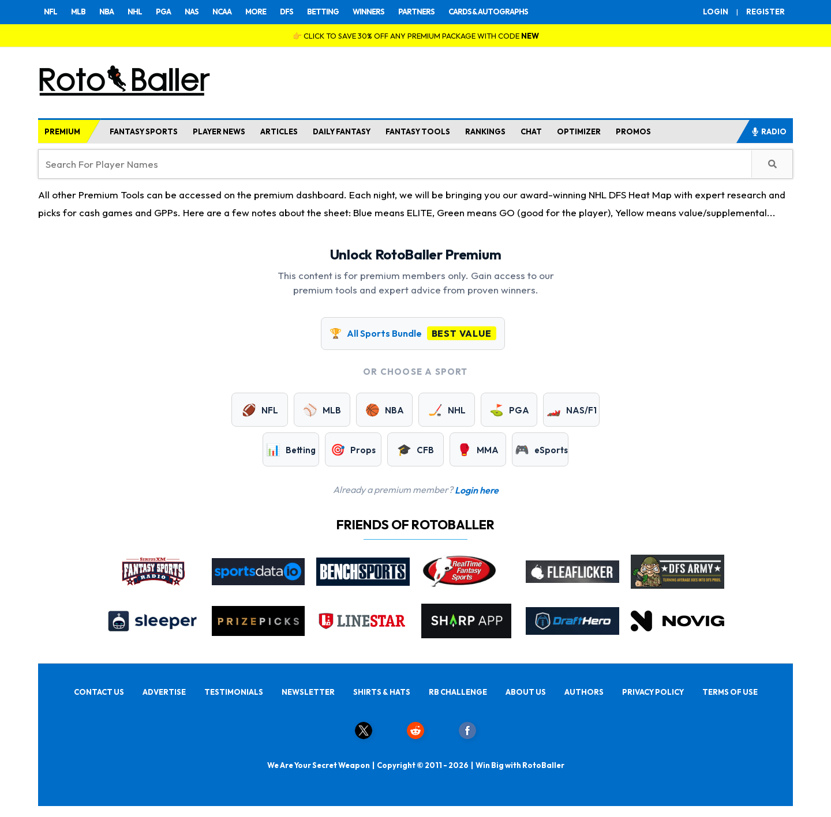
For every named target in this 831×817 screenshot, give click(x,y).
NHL (135, 11)
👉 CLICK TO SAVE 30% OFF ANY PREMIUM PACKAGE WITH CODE (416, 35)
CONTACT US (99, 691)
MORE (255, 11)
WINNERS (368, 11)
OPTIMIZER (579, 131)
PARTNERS (416, 11)
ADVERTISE (164, 691)
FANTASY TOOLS (417, 131)
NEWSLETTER (308, 691)
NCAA (221, 11)
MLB (78, 11)
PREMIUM (62, 131)
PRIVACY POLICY (653, 691)
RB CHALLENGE (458, 691)
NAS (192, 11)
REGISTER (765, 11)
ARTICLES (279, 131)
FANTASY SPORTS (144, 131)
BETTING (323, 11)
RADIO (769, 131)
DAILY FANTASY (341, 131)
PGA (163, 11)
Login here (477, 490)
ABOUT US (526, 691)
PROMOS (633, 131)
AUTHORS (584, 691)
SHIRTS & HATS (381, 691)
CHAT (531, 131)
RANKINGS (485, 131)
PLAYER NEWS (219, 131)
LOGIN (715, 11)
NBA (106, 11)
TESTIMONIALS (233, 691)
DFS (286, 11)
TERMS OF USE (730, 691)
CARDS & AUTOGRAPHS (488, 11)
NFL (50, 11)
